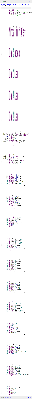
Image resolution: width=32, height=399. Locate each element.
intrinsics (3, 5)
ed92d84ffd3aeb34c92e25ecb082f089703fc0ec (14, 4)
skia (1, 4)
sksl (28, 4)
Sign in (30, 1)
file (19, 7)
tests (26, 4)
